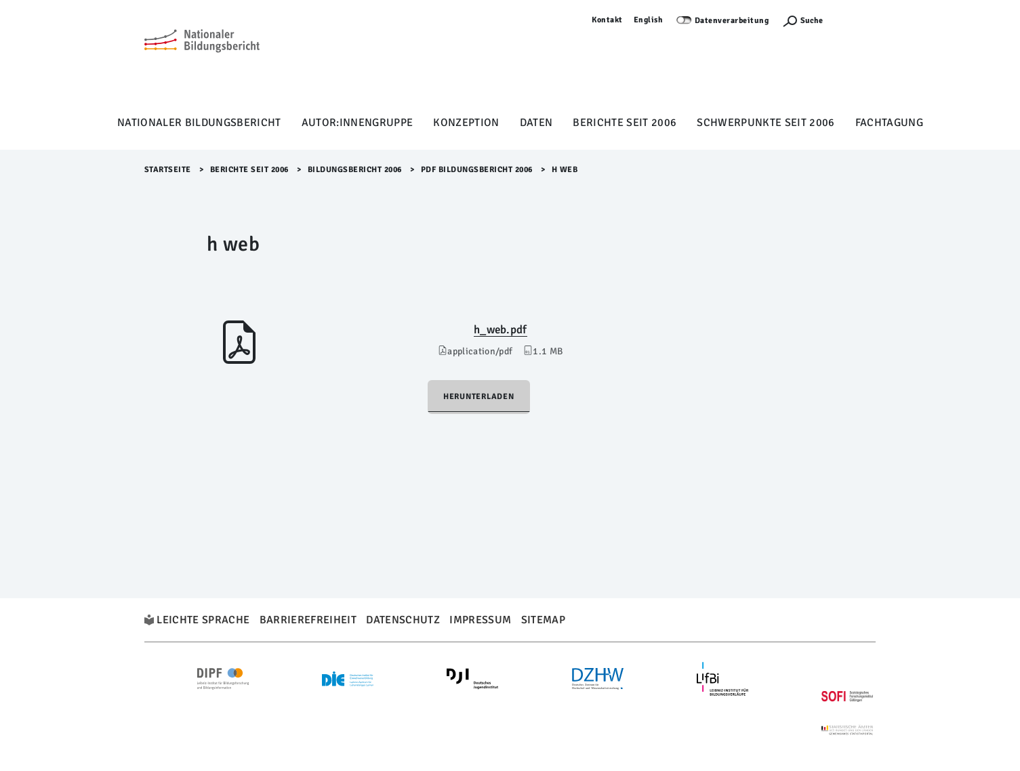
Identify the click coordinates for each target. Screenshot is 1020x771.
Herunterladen (478, 397)
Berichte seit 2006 (624, 122)
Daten (536, 122)
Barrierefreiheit (308, 620)
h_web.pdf (500, 329)
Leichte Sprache (203, 620)
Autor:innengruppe (357, 122)
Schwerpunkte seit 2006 (765, 122)
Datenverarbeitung (732, 21)
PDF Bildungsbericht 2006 (477, 170)
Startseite (167, 170)
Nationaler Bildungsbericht (199, 122)
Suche (811, 21)
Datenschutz (403, 620)
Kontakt (607, 20)
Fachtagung (889, 122)
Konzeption (466, 122)
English (649, 20)
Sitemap (543, 620)
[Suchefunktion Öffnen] (802, 21)
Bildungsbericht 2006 (355, 170)
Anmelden (856, 20)
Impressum (480, 620)
